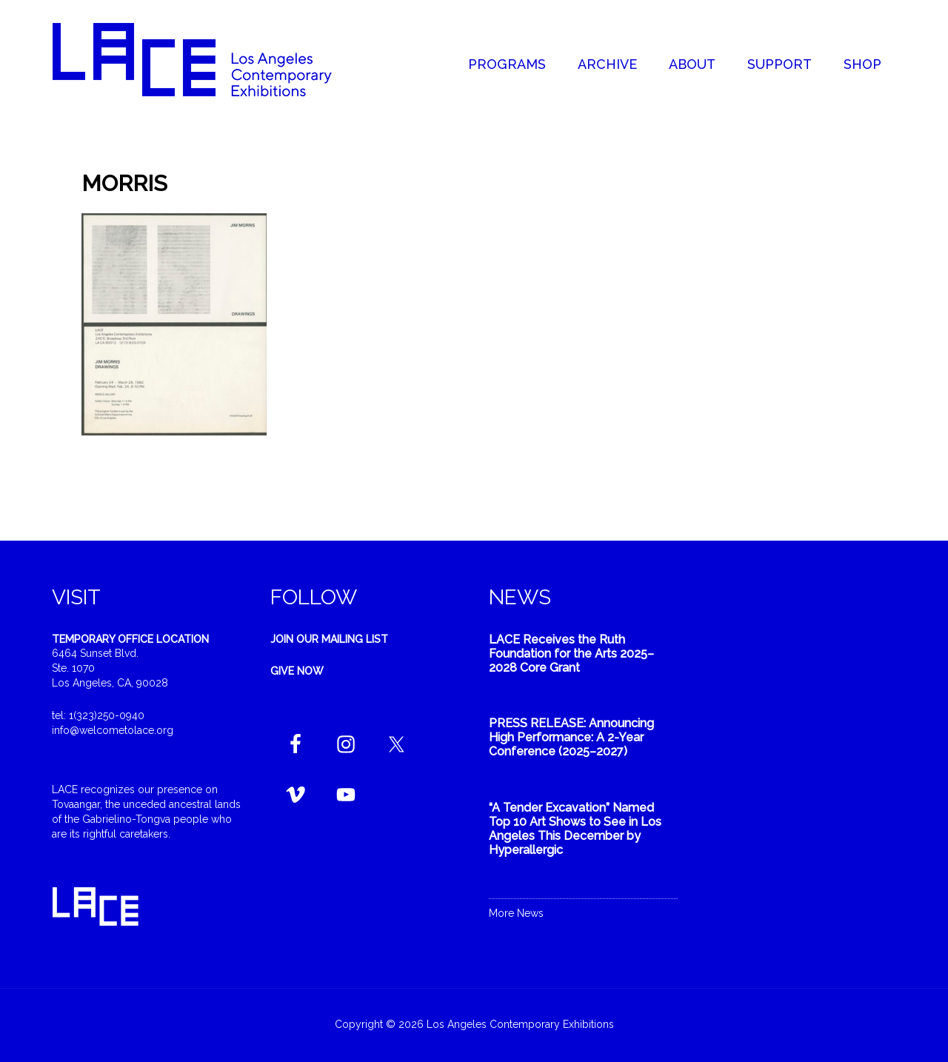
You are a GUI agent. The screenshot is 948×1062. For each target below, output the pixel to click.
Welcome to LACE (207, 59)
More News (516, 913)
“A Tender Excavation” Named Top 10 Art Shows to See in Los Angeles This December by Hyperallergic (575, 829)
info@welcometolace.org (112, 730)
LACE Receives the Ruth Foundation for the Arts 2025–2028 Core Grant (571, 653)
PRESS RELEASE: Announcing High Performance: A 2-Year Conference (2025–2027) (571, 737)
